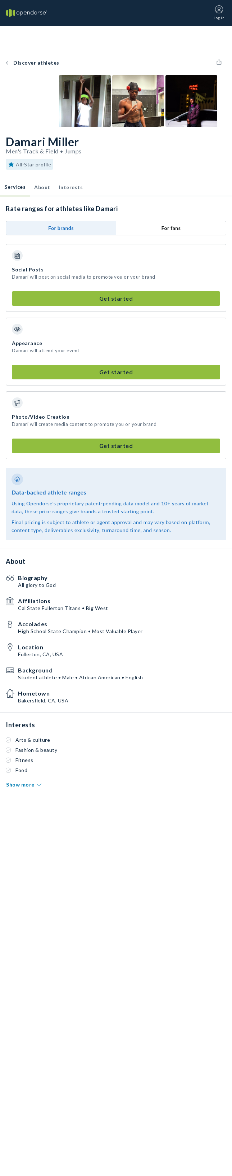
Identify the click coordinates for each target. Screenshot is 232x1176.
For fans (171, 228)
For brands (61, 228)
